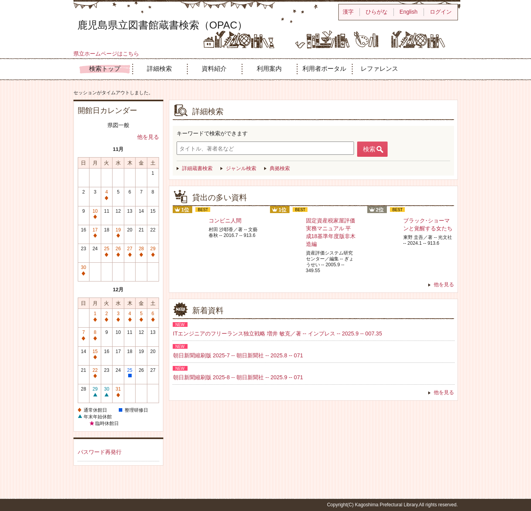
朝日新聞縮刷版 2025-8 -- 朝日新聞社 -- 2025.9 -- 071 (238, 377)
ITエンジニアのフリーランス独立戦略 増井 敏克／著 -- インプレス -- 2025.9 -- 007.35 (277, 333)
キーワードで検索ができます (212, 133)
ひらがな (377, 12)
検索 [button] (369, 149)
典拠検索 (280, 168)
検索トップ (104, 68)
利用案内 (269, 68)
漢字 (348, 12)
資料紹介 (214, 68)
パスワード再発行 (100, 452)
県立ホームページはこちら (106, 53)
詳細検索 (159, 68)
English (409, 12)
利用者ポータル (324, 68)
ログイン (441, 12)
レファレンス (379, 68)
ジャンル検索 (241, 168)
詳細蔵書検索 (197, 168)
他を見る (148, 137)
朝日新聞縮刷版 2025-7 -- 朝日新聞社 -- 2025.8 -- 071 (238, 355)
